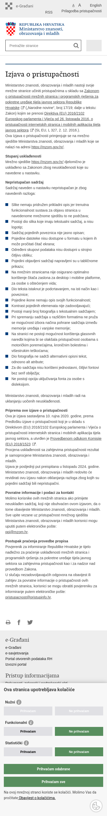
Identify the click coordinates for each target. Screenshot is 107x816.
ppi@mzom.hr (16, 532)
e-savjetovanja (16, 653)
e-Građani (13, 648)
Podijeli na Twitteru (30, 622)
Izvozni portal (15, 664)
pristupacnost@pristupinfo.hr (28, 597)
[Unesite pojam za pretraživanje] (28, 45)
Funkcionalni (16, 722)
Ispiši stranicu (8, 622)
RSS (49, 12)
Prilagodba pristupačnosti (82, 11)
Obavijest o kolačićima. (36, 798)
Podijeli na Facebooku (19, 622)
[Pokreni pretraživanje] (76, 45)
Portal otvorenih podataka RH (28, 659)
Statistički (13, 743)
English (96, 5)
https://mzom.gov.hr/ (47, 147)
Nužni (10, 702)
